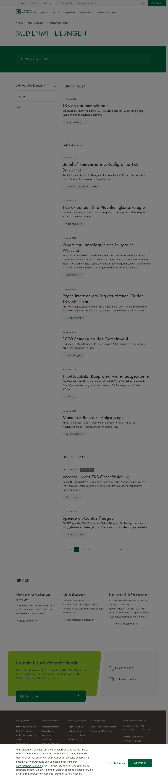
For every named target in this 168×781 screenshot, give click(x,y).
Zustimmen (139, 762)
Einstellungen (117, 763)
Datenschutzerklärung (29, 765)
